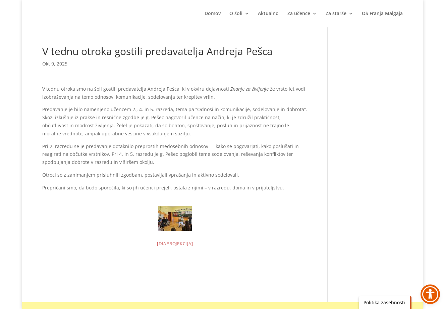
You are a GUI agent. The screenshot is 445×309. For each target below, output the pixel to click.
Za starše (336, 13)
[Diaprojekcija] (175, 243)
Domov (213, 13)
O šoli (235, 13)
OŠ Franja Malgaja (382, 13)
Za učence (298, 13)
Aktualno (268, 13)
